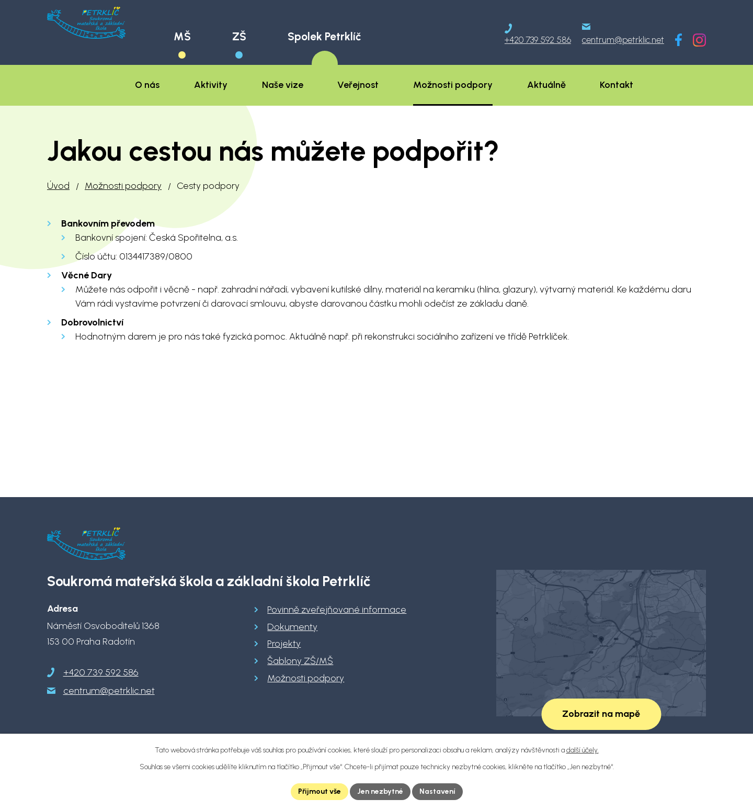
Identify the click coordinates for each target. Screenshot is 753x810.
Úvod (58, 186)
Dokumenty (292, 627)
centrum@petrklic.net (109, 690)
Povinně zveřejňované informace (336, 609)
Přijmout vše (319, 791)
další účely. (582, 750)
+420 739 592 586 (101, 672)
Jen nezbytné (380, 791)
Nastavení (437, 791)
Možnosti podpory (123, 186)
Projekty (284, 643)
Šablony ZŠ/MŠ (300, 661)
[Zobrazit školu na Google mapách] (601, 643)
